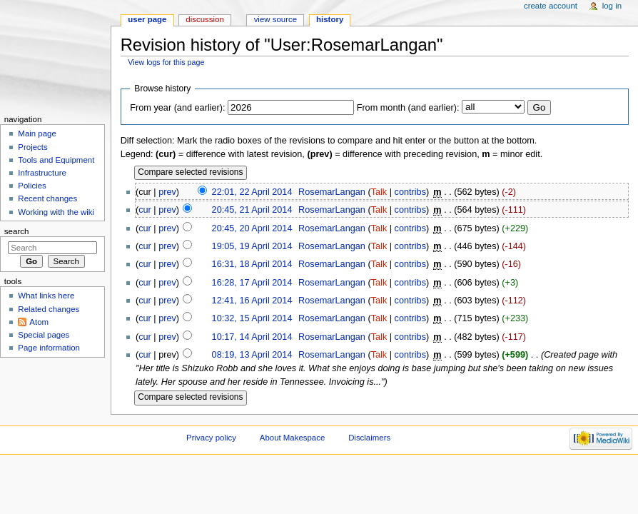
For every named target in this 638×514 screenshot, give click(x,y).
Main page (37, 133)
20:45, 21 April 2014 (252, 210)
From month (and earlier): (408, 108)
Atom (39, 322)
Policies (32, 185)
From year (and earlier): (177, 108)
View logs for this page (166, 62)
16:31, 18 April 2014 (252, 264)
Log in (612, 5)
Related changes (48, 309)
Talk (379, 192)
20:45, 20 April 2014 (252, 228)
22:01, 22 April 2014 (252, 192)
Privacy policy (211, 437)
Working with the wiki (56, 212)
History (329, 19)
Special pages (43, 335)
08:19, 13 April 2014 (252, 355)
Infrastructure (42, 172)
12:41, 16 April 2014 (252, 301)
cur (144, 210)
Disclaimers (369, 437)
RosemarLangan (331, 192)
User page (147, 19)
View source (275, 19)
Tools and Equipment (56, 160)
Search (16, 231)
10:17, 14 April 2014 (252, 337)
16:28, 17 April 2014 (252, 283)
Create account (550, 5)
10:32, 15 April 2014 (252, 318)
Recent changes (47, 198)
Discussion (204, 19)
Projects (32, 147)
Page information (49, 347)
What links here (46, 295)
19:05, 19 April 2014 (252, 246)
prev (167, 192)
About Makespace (292, 437)
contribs (410, 192)
